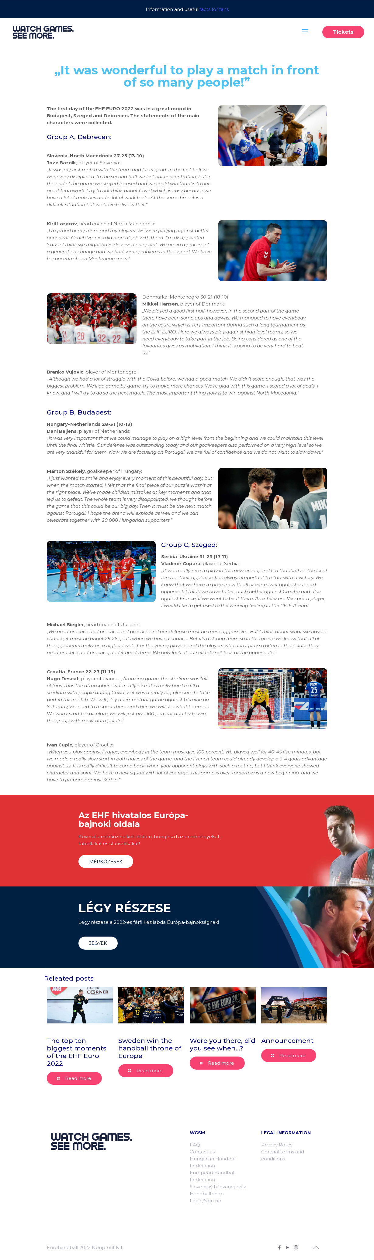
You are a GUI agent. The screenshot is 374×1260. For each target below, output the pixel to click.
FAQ (195, 1145)
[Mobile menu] (305, 32)
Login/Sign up (205, 1201)
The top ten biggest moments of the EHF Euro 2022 (76, 1052)
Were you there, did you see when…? (222, 1044)
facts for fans (214, 9)
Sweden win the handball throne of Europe (149, 1048)
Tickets (343, 32)
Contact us (202, 1152)
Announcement (287, 1040)
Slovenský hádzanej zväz (218, 1187)
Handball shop (207, 1194)
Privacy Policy (277, 1145)
